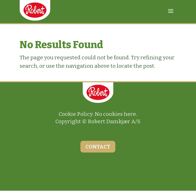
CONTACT (97, 147)
